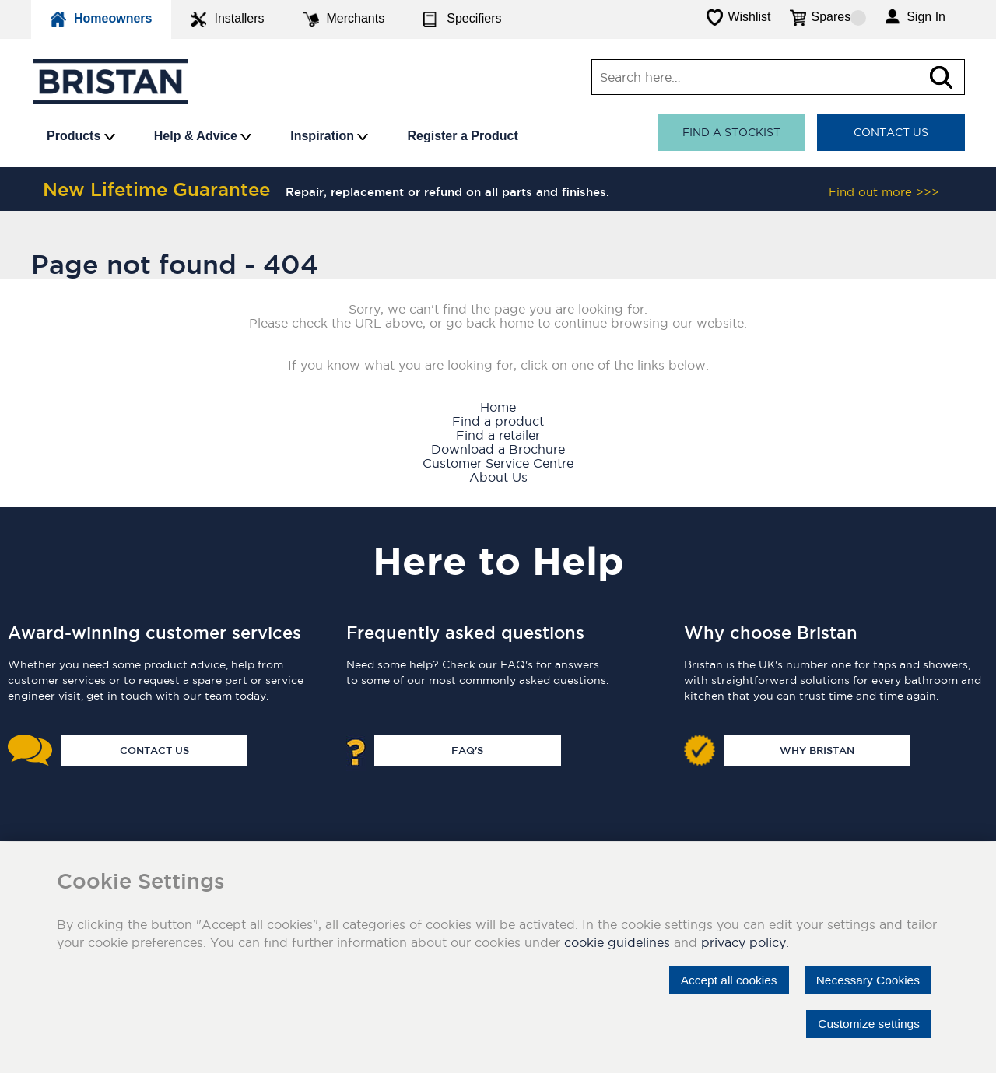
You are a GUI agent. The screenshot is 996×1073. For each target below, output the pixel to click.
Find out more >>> (884, 191)
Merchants (344, 19)
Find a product (498, 421)
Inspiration (329, 135)
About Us (498, 477)
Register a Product (462, 135)
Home (498, 407)
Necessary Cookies (865, 980)
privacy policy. (745, 942)
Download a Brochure (498, 449)
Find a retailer (498, 435)
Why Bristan (817, 750)
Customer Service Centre (498, 463)
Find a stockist (731, 132)
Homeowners (101, 19)
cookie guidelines (617, 942)
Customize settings (866, 1023)
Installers (227, 19)
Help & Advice (202, 135)
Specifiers (462, 19)
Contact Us (891, 132)
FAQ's (467, 750)
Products (81, 135)
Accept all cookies (721, 980)
